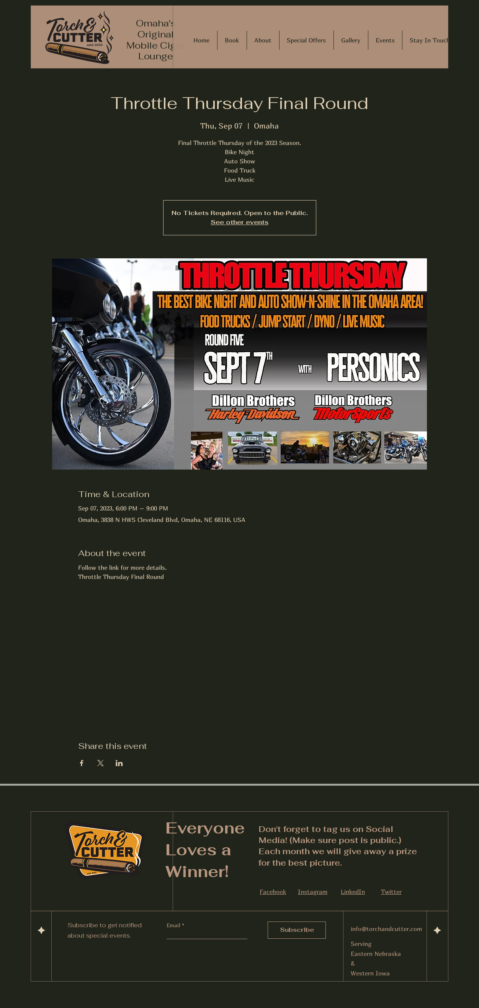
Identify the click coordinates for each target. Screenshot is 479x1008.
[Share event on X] (100, 763)
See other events (239, 222)
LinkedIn (353, 891)
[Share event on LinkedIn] (119, 763)
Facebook (273, 891)
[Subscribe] (297, 930)
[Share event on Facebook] (81, 763)
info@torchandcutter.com (386, 929)
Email (174, 925)
